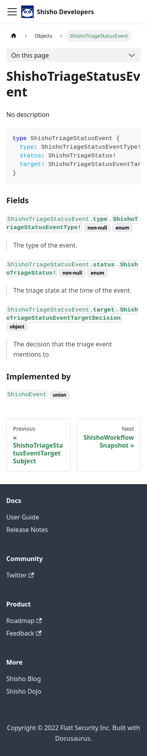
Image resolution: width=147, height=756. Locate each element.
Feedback (24, 633)
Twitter (20, 575)
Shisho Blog (23, 678)
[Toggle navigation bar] (12, 12)
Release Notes (27, 529)
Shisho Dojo (23, 691)
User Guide (22, 517)
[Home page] (13, 36)
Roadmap (24, 620)
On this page (30, 55)
